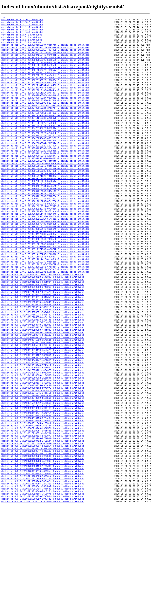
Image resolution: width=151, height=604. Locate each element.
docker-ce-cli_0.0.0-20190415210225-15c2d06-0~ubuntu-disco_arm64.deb (45, 144)
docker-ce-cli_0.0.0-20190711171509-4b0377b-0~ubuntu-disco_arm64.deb (45, 295)
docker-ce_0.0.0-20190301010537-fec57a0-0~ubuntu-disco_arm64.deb (42, 326)
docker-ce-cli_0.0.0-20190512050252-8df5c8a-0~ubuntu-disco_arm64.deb (45, 196)
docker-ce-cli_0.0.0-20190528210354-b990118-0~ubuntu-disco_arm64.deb (45, 211)
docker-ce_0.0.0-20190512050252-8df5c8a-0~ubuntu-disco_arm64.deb (42, 471)
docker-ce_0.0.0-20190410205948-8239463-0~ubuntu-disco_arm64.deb (42, 410)
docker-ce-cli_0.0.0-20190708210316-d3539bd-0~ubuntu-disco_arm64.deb (45, 286)
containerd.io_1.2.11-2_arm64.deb (22, 29)
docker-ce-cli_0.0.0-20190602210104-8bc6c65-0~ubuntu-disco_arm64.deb (45, 220)
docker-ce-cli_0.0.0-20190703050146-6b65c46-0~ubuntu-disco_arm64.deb (45, 271)
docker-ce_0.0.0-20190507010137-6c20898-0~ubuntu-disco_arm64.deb (42, 456)
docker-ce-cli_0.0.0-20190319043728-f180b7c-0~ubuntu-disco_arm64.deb (45, 81)
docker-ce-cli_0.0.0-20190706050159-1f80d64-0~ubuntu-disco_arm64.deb (45, 280)
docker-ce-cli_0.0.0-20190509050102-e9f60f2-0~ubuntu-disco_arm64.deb (45, 186)
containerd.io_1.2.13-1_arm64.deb (22, 35)
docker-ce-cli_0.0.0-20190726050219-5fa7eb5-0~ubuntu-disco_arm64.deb (45, 320)
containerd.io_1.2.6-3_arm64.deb (21, 47)
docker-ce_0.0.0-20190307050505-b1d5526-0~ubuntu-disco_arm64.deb (42, 344)
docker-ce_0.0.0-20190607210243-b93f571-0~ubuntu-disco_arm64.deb (42, 510)
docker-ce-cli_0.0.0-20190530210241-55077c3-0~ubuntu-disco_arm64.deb (45, 217)
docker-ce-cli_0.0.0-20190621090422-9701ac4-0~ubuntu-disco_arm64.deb (45, 250)
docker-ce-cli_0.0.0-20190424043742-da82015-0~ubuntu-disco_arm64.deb (45, 153)
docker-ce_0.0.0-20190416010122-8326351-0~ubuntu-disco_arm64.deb (42, 423)
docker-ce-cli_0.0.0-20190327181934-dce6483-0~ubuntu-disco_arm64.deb (45, 99)
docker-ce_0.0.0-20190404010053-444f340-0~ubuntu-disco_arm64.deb (42, 392)
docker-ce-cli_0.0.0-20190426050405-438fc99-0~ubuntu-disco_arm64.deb (45, 162)
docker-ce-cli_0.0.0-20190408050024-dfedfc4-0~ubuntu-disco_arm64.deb (45, 126)
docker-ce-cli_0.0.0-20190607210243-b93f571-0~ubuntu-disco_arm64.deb (45, 235)
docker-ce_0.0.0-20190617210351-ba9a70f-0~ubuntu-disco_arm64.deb (42, 516)
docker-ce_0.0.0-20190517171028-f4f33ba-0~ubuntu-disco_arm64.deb (42, 483)
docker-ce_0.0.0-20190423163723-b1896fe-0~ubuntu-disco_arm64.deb (42, 426)
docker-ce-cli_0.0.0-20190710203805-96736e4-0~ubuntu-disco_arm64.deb (45, 292)
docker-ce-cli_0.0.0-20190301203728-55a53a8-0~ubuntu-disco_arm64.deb (45, 53)
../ (3, 17)
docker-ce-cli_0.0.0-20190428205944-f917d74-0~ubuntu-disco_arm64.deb (45, 168)
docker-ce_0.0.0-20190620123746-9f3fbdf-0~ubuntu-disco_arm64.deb (42, 522)
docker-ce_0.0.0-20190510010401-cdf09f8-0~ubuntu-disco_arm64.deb (42, 465)
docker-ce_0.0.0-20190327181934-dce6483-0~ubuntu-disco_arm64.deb (42, 374)
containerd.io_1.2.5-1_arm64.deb (21, 41)
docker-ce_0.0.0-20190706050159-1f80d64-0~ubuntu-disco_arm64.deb (42, 556)
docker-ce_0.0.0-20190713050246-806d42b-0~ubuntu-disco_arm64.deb (42, 574)
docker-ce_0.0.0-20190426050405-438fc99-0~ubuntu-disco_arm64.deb (42, 438)
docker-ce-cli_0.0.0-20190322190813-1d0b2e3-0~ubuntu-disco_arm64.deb (45, 90)
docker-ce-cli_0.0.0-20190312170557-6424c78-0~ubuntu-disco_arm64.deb (45, 71)
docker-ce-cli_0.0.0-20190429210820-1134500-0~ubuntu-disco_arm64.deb (45, 171)
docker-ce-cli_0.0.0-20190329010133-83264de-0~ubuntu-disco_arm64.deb (45, 105)
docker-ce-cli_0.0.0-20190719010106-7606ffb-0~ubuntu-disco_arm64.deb (45, 314)
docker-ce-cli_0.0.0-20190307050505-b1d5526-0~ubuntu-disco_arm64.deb (45, 68)
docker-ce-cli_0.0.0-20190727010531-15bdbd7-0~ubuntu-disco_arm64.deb (45, 323)
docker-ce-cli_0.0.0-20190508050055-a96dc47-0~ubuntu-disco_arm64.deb (45, 183)
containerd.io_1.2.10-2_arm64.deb (22, 20)
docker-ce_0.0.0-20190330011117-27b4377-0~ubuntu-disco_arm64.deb (42, 383)
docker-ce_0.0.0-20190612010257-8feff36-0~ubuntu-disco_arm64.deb (42, 513)
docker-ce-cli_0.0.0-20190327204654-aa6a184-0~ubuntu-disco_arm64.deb (45, 102)
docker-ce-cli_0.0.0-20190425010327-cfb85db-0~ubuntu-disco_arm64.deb (45, 156)
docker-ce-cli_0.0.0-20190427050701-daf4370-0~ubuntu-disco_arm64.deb (45, 165)
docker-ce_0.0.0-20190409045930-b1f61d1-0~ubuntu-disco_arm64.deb (42, 404)
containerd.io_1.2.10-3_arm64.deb (22, 23)
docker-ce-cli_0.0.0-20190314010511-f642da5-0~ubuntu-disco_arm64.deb (45, 78)
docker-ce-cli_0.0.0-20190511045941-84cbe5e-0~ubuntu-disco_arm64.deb (45, 193)
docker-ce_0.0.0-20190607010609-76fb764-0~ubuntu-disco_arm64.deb (42, 507)
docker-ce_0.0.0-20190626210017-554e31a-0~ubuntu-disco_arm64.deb (42, 535)
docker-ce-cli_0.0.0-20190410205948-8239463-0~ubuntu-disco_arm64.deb (45, 135)
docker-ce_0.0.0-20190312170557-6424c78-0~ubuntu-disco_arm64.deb (42, 347)
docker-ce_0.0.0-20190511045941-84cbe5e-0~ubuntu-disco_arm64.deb (42, 468)
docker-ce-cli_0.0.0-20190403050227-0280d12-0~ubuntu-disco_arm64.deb (45, 114)
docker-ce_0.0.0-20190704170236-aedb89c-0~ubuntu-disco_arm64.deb (42, 553)
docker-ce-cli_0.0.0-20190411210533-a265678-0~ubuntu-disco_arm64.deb (45, 138)
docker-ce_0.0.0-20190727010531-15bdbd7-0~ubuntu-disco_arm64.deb (42, 598)
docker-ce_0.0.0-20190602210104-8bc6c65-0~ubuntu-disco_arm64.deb (42, 495)
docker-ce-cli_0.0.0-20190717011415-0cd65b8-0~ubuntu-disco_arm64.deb (45, 308)
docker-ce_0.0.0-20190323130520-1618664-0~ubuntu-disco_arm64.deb (42, 368)
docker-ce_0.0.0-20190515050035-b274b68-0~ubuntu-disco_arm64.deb (42, 477)
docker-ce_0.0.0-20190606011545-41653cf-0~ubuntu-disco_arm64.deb (42, 504)
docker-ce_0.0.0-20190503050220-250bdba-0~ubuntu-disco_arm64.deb (42, 453)
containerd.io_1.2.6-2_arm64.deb (21, 44)
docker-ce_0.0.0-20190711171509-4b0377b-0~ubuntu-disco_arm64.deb (42, 571)
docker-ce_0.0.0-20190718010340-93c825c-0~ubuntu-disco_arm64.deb (42, 586)
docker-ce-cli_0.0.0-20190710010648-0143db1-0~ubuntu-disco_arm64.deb (45, 289)
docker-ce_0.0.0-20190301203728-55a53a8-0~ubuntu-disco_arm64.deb (42, 329)
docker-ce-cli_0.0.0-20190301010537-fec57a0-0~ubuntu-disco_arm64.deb (45, 50)
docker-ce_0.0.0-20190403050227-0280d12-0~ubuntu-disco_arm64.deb (42, 389)
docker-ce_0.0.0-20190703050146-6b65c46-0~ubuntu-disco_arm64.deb (42, 547)
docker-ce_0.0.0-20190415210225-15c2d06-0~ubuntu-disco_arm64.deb (42, 420)
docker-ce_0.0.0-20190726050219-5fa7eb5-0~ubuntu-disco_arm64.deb (42, 595)
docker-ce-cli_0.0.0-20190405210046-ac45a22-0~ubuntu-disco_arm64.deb (45, 123)
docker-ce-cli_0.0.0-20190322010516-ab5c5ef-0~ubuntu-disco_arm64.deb (45, 87)
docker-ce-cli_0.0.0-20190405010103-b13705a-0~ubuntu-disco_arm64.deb (45, 120)
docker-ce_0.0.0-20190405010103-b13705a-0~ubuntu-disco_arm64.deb (42, 395)
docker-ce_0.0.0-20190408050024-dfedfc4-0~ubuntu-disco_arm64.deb (42, 401)
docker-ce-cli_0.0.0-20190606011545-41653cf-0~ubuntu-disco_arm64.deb (45, 229)
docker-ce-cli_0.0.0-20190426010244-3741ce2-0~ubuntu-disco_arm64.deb (45, 159)
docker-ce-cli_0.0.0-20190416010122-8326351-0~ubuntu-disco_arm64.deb (45, 147)
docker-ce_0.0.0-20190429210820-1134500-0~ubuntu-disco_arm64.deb (42, 447)
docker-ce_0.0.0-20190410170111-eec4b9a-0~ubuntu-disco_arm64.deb (42, 407)
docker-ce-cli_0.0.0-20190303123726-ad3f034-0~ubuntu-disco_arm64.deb (45, 59)
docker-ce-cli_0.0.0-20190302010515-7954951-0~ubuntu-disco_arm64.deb (45, 56)
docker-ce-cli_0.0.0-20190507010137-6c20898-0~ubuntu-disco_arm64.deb (45, 180)
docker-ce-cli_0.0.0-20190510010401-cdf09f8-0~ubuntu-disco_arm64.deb (45, 190)
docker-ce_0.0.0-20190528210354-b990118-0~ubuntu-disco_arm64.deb (42, 486)
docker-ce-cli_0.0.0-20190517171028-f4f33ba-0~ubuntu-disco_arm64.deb (45, 208)
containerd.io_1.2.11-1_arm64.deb (22, 26)
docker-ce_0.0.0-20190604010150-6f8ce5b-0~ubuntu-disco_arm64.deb (42, 498)
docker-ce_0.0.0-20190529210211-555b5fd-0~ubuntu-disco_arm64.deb (42, 489)
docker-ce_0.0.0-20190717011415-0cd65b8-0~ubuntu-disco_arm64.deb (42, 583)
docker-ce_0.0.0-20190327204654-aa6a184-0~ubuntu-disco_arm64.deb (42, 377)
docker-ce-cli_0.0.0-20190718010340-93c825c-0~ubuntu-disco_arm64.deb (45, 311)
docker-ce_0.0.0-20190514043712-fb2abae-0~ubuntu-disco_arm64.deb (42, 474)
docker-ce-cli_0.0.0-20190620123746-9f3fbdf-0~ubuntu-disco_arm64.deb (45, 247)
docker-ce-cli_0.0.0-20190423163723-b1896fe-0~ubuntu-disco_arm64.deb (45, 150)
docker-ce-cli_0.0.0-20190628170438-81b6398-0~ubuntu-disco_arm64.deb (45, 265)
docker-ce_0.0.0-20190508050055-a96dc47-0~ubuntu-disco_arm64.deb (42, 459)
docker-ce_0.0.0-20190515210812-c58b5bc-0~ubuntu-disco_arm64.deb (42, 480)
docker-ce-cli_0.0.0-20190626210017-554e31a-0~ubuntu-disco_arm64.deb (45, 259)
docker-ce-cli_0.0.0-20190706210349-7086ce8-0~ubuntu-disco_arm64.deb (45, 283)
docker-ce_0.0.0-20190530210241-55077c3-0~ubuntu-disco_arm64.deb (42, 492)
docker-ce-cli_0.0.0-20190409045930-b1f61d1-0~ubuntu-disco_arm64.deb (45, 129)
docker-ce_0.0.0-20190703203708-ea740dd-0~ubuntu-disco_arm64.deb (42, 550)
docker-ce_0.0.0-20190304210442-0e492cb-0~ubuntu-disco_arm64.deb (42, 338)
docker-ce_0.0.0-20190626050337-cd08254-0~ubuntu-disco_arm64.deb (42, 532)
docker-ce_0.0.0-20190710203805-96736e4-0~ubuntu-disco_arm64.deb (42, 568)
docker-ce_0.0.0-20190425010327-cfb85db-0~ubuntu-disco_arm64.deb (42, 432)
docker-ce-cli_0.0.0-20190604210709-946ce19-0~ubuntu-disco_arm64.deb (45, 226)
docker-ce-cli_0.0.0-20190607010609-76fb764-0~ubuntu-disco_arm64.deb (45, 232)
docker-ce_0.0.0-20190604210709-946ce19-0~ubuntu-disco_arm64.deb (42, 501)
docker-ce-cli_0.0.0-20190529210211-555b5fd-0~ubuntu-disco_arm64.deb (45, 214)
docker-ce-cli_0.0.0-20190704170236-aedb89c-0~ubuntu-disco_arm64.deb (45, 277)
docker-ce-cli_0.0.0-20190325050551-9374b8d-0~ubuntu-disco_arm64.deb (45, 96)
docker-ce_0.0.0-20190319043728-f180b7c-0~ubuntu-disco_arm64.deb (42, 356)
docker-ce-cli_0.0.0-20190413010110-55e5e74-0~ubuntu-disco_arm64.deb (45, 141)
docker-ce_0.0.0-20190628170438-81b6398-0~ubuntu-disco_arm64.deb (42, 541)
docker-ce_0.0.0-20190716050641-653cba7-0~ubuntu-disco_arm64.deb (42, 580)
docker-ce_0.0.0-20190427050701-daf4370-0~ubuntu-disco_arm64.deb (42, 441)
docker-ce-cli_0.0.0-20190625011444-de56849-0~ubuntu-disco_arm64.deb (45, 253)
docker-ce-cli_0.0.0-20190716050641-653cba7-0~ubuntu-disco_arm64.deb (45, 305)
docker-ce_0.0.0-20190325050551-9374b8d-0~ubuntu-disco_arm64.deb (42, 371)
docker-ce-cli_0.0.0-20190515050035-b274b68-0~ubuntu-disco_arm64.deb (45, 202)
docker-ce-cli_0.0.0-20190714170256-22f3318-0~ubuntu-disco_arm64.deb (45, 302)
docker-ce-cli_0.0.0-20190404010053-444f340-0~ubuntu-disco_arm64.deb (45, 117)
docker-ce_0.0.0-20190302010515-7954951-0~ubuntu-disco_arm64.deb (42, 332)
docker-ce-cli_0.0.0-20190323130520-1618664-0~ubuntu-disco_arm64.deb (45, 93)
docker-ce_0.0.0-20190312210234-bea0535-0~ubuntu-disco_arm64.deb (42, 350)
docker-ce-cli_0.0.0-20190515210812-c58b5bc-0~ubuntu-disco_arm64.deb (45, 205)
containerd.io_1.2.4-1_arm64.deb (21, 38)
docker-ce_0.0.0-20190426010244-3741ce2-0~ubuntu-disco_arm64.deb (42, 435)
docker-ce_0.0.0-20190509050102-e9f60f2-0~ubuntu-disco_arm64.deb (42, 462)
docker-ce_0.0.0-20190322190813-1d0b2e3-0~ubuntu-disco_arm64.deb (42, 365)
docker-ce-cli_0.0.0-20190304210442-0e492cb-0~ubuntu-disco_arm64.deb (45, 62)
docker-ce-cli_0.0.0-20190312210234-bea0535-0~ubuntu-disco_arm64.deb (45, 75)
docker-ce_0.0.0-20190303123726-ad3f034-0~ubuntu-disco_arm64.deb (42, 335)
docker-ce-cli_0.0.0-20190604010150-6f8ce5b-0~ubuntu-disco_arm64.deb (45, 223)
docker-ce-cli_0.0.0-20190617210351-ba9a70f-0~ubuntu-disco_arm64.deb (45, 241)
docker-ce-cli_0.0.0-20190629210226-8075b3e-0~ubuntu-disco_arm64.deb (45, 268)
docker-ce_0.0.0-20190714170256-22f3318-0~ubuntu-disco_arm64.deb (42, 577)
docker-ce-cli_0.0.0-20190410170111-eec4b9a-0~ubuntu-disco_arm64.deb (45, 132)
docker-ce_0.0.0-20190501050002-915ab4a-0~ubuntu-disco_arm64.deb (42, 450)
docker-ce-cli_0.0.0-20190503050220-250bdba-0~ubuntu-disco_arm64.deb (45, 177)
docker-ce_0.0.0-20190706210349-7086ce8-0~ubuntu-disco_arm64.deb (42, 559)
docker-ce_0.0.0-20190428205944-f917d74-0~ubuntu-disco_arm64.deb (42, 444)
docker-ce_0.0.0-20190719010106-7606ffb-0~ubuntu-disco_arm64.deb (42, 589)
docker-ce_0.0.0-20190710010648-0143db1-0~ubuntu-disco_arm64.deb (42, 565)
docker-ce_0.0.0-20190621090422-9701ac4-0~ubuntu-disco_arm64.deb (42, 525)
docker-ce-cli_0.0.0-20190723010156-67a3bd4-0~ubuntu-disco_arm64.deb (45, 317)
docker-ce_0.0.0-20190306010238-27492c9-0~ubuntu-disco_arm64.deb (42, 341)
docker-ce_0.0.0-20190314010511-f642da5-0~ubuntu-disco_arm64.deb (42, 353)
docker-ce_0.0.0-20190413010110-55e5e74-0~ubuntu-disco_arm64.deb (42, 417)
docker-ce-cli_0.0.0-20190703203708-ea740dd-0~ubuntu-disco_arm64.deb (45, 274)
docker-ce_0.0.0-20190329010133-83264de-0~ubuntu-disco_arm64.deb (42, 380)
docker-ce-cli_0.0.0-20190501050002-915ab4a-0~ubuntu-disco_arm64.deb (45, 174)
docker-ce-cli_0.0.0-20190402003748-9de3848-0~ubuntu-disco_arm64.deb (45, 111)
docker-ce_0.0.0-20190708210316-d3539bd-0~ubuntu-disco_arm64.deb (42, 562)
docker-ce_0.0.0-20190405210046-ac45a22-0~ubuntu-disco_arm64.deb (42, 398)
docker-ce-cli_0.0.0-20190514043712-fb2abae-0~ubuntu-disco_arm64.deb (45, 199)
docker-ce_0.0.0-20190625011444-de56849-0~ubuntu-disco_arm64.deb (42, 529)
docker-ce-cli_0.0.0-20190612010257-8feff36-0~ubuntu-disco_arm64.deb (45, 238)
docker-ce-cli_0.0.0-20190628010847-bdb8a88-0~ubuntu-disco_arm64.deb (45, 262)
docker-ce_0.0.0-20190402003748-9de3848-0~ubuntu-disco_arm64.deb (42, 386)
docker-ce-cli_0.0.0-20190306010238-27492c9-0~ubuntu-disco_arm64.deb (45, 65)
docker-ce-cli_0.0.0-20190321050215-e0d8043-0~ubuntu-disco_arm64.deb (45, 84)
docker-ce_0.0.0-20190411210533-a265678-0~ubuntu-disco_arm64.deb (42, 414)
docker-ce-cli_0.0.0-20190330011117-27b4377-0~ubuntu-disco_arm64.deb (45, 108)
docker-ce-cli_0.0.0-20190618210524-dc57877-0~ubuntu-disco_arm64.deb (45, 244)
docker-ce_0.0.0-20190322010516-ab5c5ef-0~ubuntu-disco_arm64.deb (42, 362)
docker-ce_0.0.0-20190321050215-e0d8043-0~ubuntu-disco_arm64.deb (42, 359)
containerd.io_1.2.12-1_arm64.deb (22, 32)
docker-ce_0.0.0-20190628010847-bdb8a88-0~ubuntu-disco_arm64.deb (42, 538)
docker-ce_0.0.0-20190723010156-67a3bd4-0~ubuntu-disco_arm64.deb (42, 592)
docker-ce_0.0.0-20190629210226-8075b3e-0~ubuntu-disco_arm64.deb (42, 544)
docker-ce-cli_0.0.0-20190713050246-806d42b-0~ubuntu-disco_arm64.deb (45, 298)
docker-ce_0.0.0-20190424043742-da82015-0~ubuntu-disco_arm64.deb (42, 429)
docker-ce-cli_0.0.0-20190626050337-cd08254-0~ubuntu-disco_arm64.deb (45, 256)
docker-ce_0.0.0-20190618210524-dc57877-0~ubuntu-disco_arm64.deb (42, 519)
